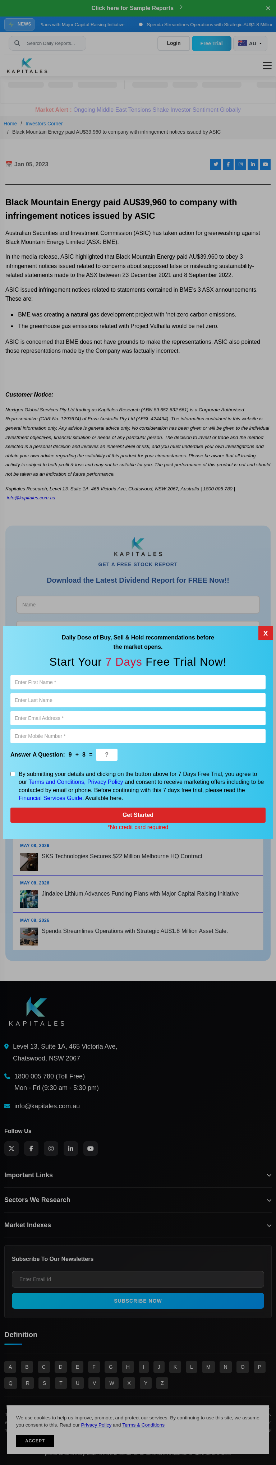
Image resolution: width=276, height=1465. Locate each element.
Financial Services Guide (50, 798)
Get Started (138, 815)
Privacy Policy (105, 782)
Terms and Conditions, (57, 782)
